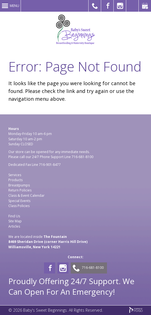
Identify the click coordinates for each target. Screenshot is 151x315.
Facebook (49, 268)
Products (15, 180)
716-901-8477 (50, 164)
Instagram (63, 268)
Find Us (14, 216)
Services (14, 175)
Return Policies (19, 190)
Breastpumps (19, 185)
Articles (14, 226)
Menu (14, 5)
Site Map (15, 221)
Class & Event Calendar (26, 195)
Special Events (19, 200)
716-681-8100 (82, 156)
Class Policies (19, 205)
